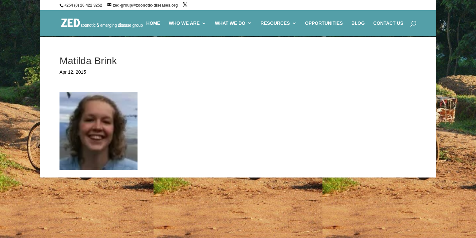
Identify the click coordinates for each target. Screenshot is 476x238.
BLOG (358, 23)
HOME (153, 23)
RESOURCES (275, 23)
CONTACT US (388, 23)
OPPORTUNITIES (324, 23)
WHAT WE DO (230, 23)
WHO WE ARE (184, 23)
